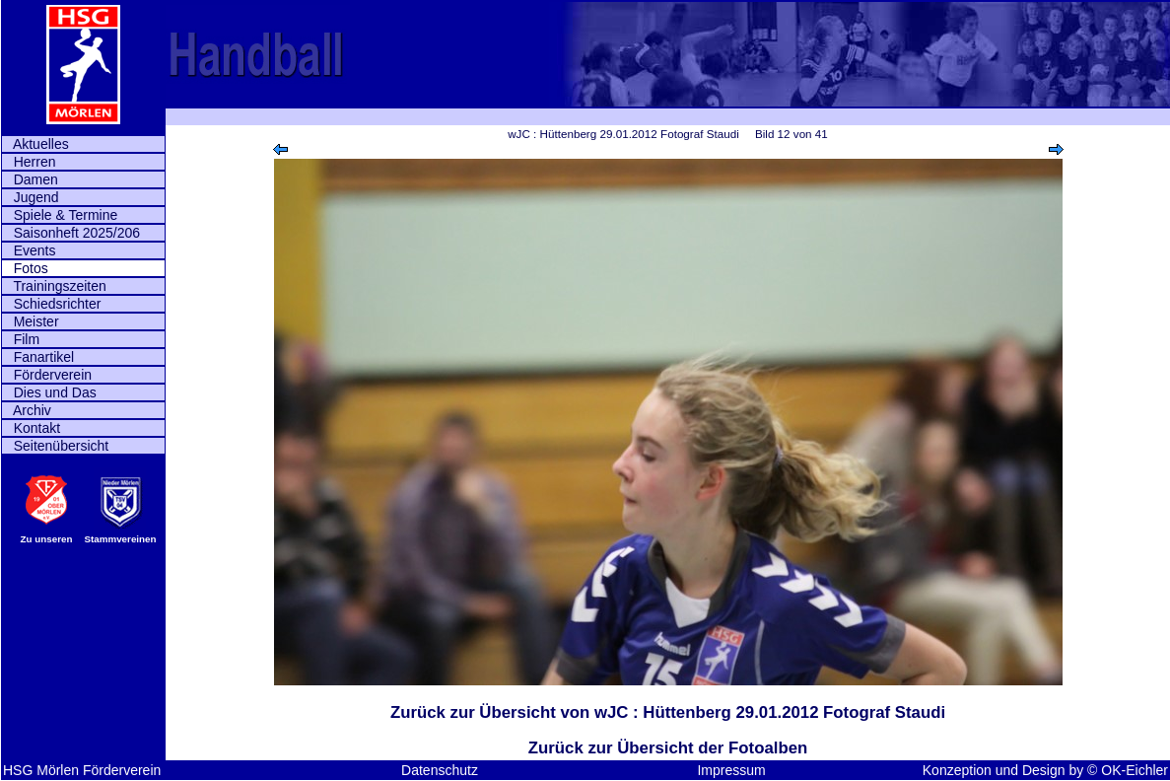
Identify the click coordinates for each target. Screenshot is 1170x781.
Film (20, 339)
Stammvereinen (121, 538)
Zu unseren (47, 538)
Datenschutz (439, 770)
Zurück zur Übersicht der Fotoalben (667, 748)
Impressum (731, 770)
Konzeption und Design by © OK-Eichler (1045, 770)
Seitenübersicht (55, 446)
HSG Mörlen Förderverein (82, 770)
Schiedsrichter (51, 304)
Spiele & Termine (59, 215)
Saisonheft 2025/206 (71, 233)
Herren (28, 162)
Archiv (26, 410)
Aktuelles (35, 144)
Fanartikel (38, 357)
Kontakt (31, 428)
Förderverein (47, 375)
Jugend (30, 197)
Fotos (25, 268)
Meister (30, 321)
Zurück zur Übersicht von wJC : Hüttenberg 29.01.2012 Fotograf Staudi (667, 712)
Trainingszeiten (54, 286)
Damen (30, 179)
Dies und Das (49, 392)
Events (28, 250)
